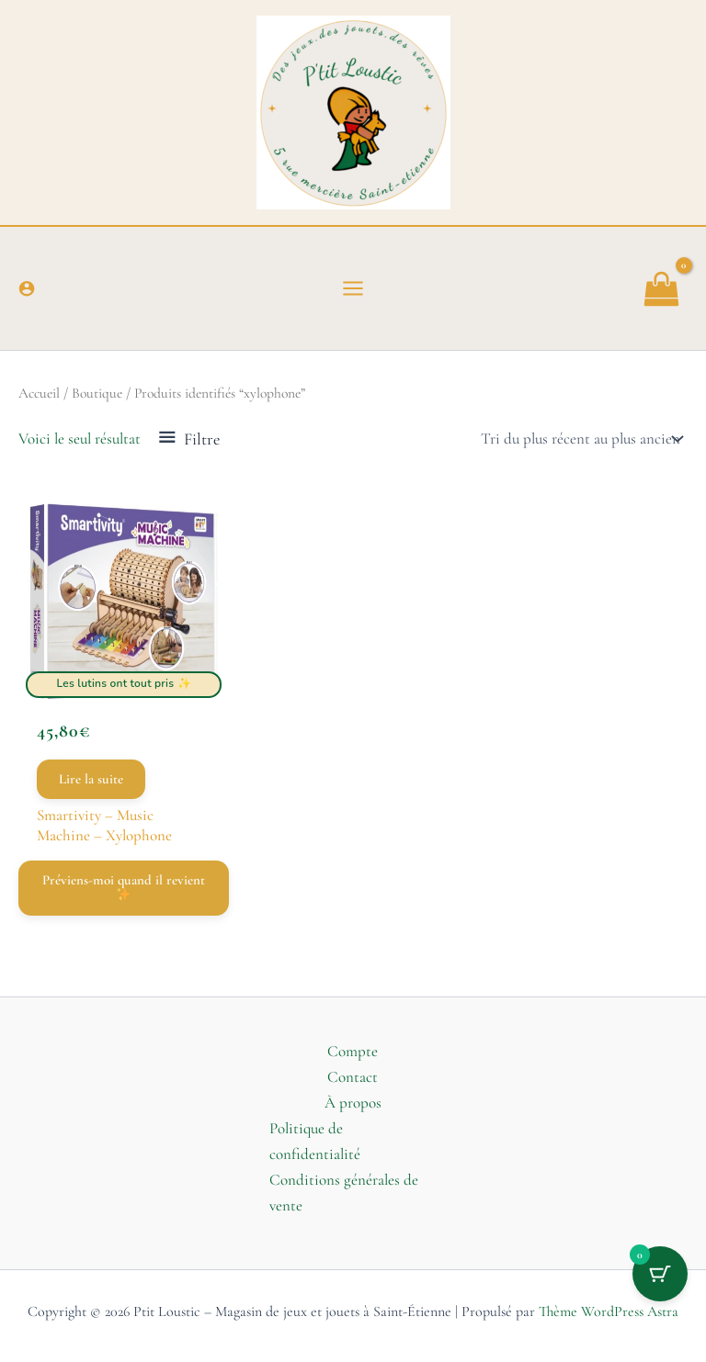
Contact (352, 1076)
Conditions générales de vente (343, 1192)
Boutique (97, 393)
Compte (352, 1051)
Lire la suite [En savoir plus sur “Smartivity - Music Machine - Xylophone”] (91, 779)
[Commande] (580, 439)
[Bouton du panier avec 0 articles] (660, 1273)
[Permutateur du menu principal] (353, 288)
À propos (353, 1102)
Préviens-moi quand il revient (123, 886)
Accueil (39, 393)
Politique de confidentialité (314, 1141)
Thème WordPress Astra (608, 1311)
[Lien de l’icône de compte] (26, 288)
